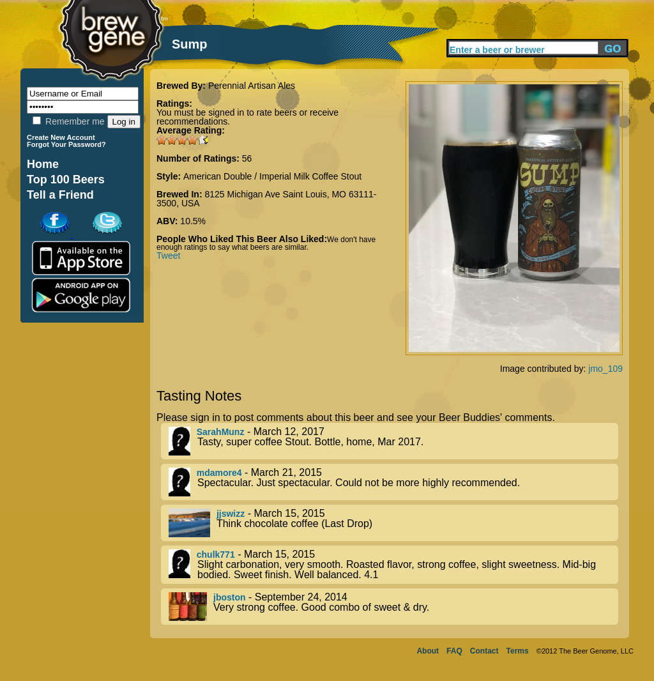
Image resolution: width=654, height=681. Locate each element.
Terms (517, 651)
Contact (484, 651)
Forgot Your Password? (66, 144)
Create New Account (61, 137)
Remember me (68, 121)
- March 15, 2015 (393, 523)
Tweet (168, 255)
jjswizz (231, 514)
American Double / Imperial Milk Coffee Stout (272, 176)
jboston (229, 597)
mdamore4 (219, 473)
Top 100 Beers (66, 179)
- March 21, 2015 (393, 482)
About (427, 651)
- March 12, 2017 (393, 441)
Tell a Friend (60, 194)
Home (43, 164)
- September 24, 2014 (393, 606)
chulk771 (216, 554)
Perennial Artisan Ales (251, 85)
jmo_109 (605, 368)
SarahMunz (221, 432)
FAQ (454, 651)
